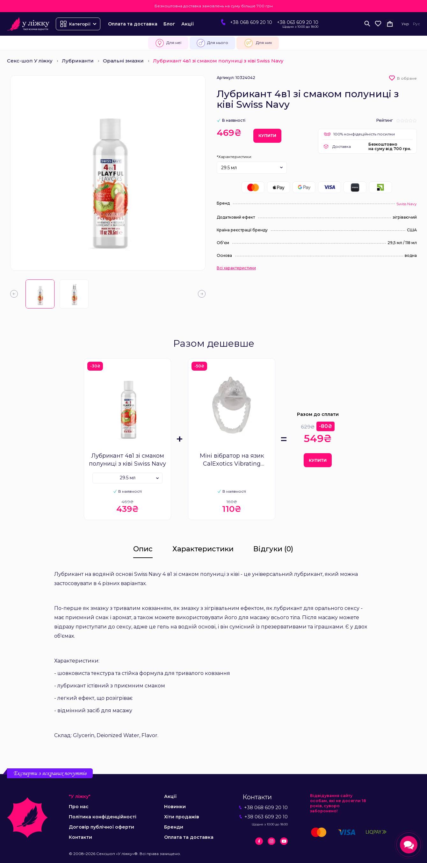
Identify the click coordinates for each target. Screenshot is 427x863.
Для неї (168, 43)
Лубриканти (78, 61)
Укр (405, 23)
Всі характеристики (236, 268)
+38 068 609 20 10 (251, 22)
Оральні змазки (123, 61)
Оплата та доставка (132, 24)
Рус (416, 23)
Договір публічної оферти (101, 827)
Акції (187, 24)
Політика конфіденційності (102, 817)
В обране (407, 78)
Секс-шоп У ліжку (30, 61)
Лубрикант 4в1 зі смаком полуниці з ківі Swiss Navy (127, 459)
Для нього (212, 43)
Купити (267, 135)
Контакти (80, 837)
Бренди (173, 827)
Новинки (175, 806)
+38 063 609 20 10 (297, 22)
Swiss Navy (406, 203)
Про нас (79, 806)
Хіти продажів (181, 817)
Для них (257, 43)
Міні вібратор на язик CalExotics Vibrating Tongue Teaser (232, 460)
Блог (169, 24)
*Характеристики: (234, 156)
